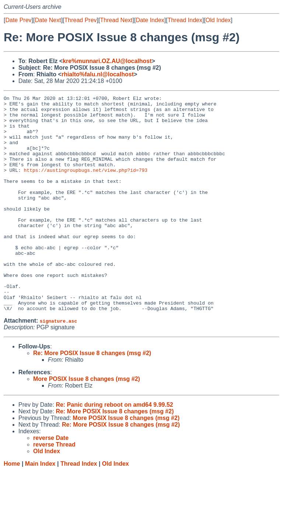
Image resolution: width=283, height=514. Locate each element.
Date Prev (18, 20)
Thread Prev (80, 20)
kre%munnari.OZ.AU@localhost (107, 61)
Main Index (40, 507)
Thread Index (185, 20)
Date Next (48, 20)
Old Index (218, 20)
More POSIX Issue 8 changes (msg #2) (86, 422)
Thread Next (116, 20)
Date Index (150, 20)
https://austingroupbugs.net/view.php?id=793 (85, 185)
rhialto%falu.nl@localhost (98, 74)
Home (12, 507)
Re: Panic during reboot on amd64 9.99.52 (114, 448)
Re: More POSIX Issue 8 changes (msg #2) (92, 396)
